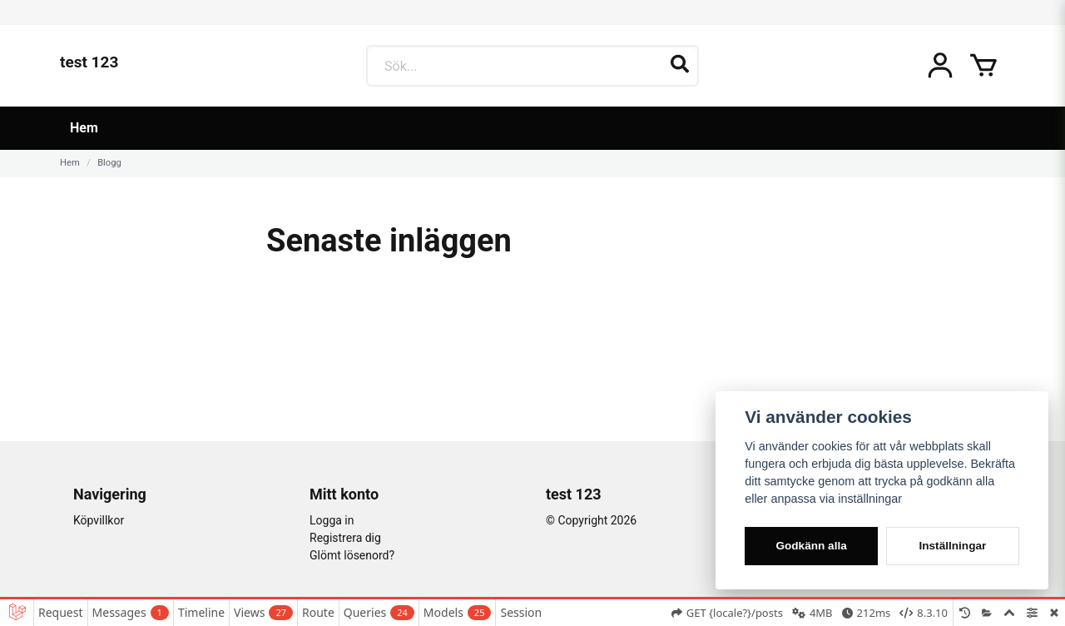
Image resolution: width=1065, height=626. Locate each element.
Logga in (332, 520)
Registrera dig (345, 537)
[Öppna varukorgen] (983, 65)
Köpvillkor (98, 520)
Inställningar (952, 545)
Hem (84, 128)
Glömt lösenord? (352, 555)
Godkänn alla (810, 545)
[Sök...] (532, 66)
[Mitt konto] (940, 65)
